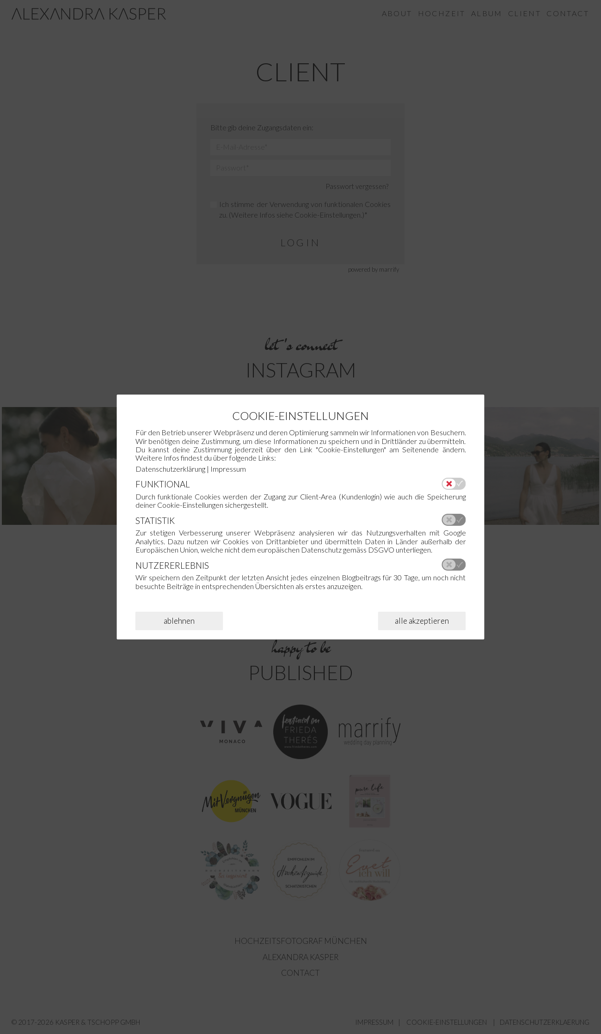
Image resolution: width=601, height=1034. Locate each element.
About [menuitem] (397, 14)
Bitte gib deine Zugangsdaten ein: (261, 128)
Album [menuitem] (487, 14)
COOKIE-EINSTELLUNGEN (446, 1022)
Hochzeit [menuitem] (442, 14)
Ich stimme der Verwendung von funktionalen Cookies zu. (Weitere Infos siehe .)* (300, 210)
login (300, 242)
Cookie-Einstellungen (327, 215)
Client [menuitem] (524, 14)
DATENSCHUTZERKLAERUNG (544, 1022)
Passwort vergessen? (356, 186)
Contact (300, 972)
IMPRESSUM (374, 1022)
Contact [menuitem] (567, 14)
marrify (389, 269)
